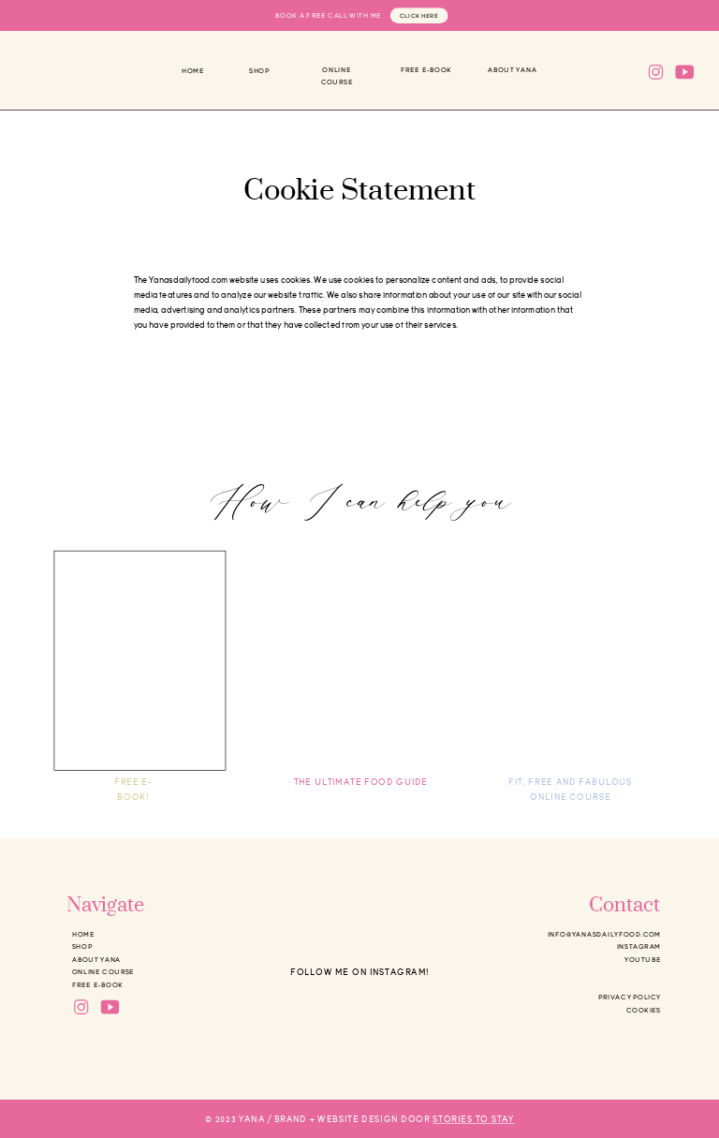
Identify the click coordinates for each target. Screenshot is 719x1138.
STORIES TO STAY (473, 1120)
